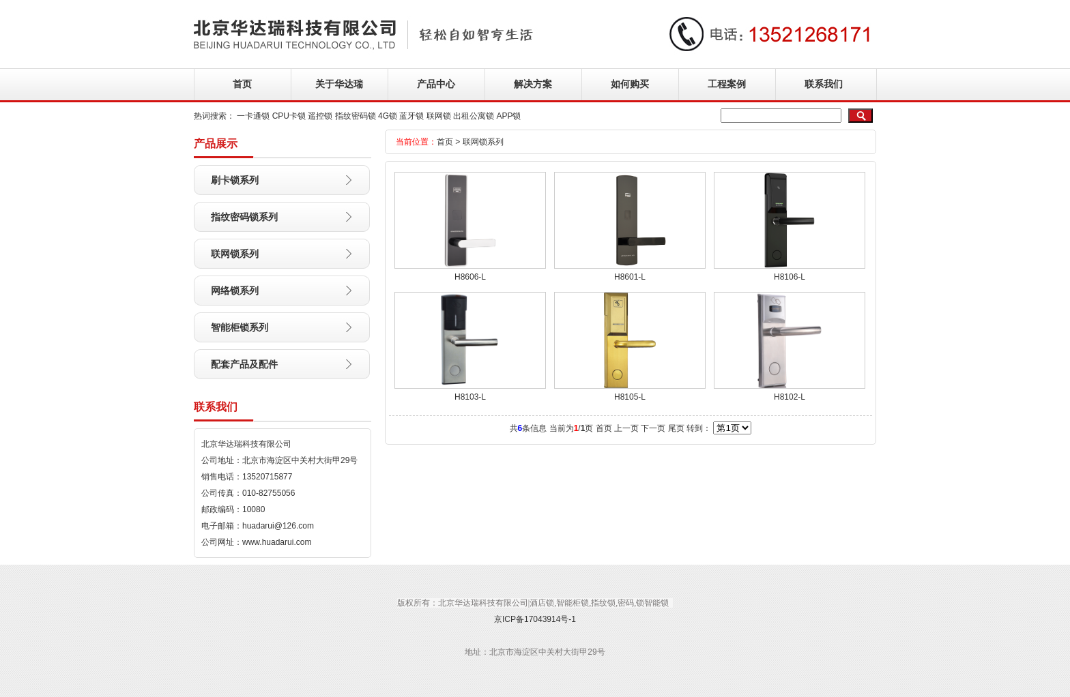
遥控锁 (320, 116)
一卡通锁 (253, 116)
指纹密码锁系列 (244, 216)
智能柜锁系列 (239, 327)
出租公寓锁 (473, 116)
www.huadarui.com (276, 542)
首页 (242, 83)
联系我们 (824, 83)
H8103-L (470, 397)
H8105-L (630, 397)
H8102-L (789, 397)
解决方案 (533, 83)
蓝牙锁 (411, 116)
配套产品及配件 (244, 364)
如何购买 (630, 83)
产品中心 (436, 83)
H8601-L (630, 277)
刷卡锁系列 (235, 180)
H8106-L (789, 277)
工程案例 (727, 83)
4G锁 (387, 116)
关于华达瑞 (339, 83)
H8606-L (470, 277)
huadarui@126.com (278, 526)
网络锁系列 (235, 290)
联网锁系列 (235, 253)
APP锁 (508, 116)
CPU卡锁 (289, 116)
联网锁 (438, 116)
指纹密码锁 (355, 116)
